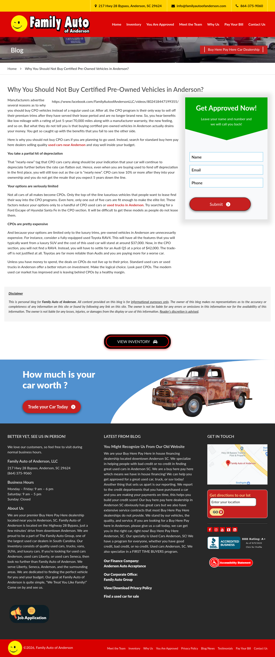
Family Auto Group (118, 579)
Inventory (134, 24)
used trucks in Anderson (125, 205)
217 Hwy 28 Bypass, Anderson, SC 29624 (130, 6)
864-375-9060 (251, 6)
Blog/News (208, 648)
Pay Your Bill (234, 24)
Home (116, 24)
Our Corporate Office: (121, 574)
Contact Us (256, 24)
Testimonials (225, 648)
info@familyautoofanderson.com (201, 6)
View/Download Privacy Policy (128, 588)
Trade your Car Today (51, 406)
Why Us (213, 24)
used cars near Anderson (67, 145)
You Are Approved (160, 24)
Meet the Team (190, 24)
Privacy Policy (189, 648)
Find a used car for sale (121, 596)
